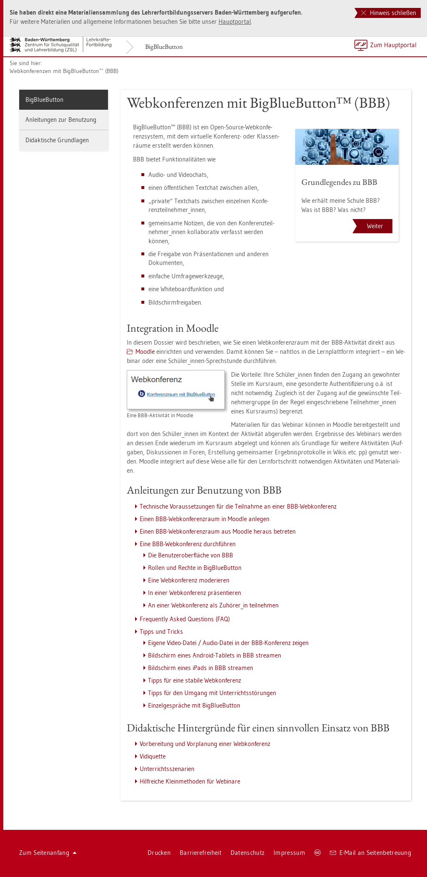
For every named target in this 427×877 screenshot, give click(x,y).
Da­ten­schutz (247, 853)
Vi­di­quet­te (153, 756)
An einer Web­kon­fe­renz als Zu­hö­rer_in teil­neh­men (213, 605)
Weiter (375, 226)
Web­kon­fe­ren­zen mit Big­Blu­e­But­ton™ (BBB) (64, 71)
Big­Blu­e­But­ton (164, 46)
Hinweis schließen (388, 13)
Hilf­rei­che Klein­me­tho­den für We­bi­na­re (190, 781)
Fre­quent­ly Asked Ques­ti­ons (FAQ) (185, 619)
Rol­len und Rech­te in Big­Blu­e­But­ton (194, 568)
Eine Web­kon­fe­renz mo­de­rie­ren (188, 580)
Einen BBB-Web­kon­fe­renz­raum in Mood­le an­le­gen (204, 519)
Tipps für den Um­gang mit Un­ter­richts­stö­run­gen (212, 693)
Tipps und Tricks (161, 631)
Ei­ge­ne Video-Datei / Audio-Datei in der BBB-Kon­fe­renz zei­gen (228, 643)
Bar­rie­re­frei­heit (200, 853)
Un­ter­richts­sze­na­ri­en (167, 769)
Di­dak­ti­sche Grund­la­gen (57, 140)
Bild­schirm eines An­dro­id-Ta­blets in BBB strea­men (214, 655)
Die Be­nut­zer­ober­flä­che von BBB (190, 555)
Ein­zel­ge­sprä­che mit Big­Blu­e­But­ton (194, 705)
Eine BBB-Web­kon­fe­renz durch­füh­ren (188, 544)
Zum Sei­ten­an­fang (48, 853)
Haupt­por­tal (235, 21)
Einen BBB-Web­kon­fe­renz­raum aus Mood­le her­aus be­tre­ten (218, 531)
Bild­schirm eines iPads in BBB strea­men (200, 668)
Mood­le (145, 351)
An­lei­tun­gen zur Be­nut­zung (60, 119)
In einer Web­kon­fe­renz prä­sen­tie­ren (194, 593)
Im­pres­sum (289, 853)
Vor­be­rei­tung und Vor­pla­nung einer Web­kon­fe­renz (205, 744)
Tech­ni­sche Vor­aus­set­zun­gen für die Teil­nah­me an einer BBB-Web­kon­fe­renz (238, 506)
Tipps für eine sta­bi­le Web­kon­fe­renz (194, 680)
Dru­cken (159, 853)
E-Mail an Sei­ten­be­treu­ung (370, 853)
